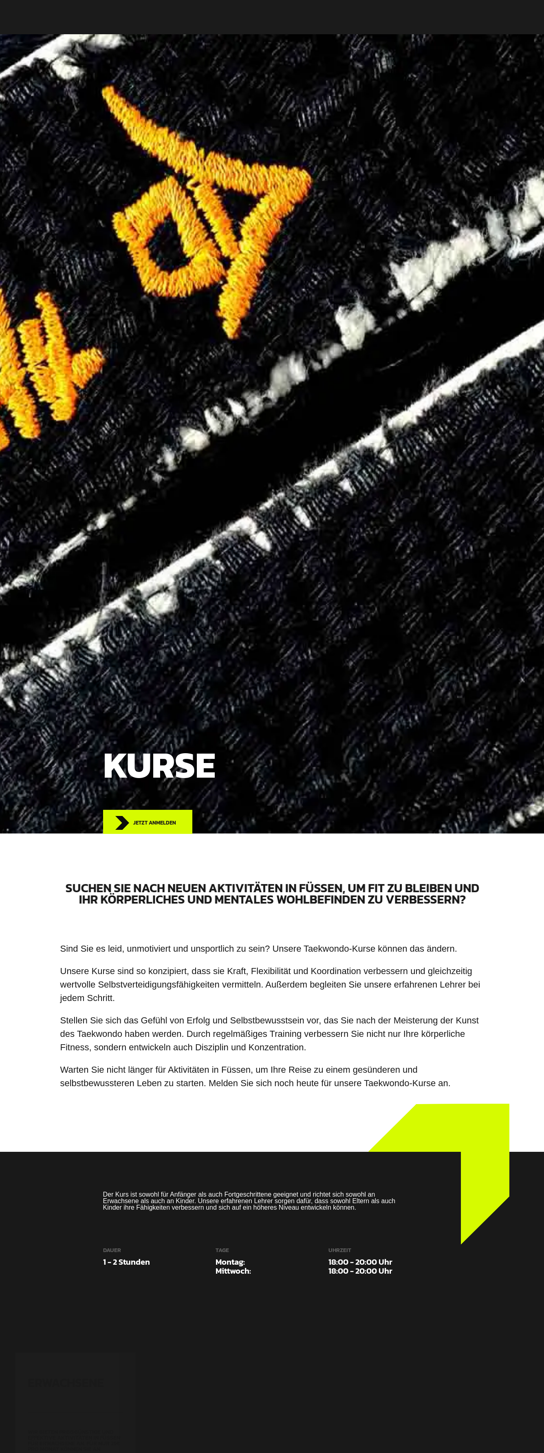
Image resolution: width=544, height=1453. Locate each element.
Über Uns (288, 17)
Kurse (253, 17)
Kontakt (326, 17)
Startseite (217, 17)
